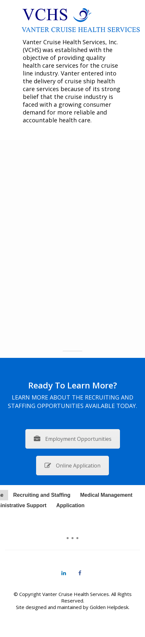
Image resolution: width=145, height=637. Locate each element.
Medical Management (106, 495)
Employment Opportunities (73, 438)
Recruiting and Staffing (41, 495)
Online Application (72, 465)
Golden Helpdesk (109, 607)
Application (70, 505)
